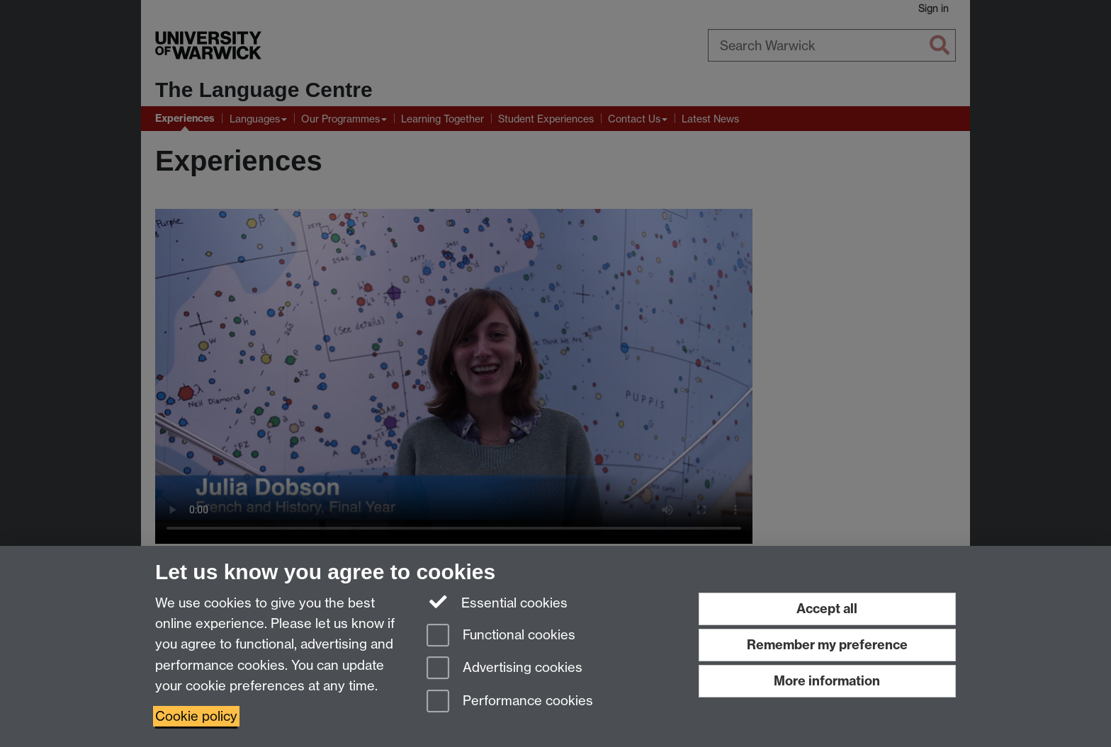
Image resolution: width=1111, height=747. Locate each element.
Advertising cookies (504, 669)
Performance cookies (510, 702)
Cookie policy (196, 716)
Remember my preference (827, 645)
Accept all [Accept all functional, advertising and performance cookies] (826, 608)
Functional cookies (501, 636)
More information (827, 681)
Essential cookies (497, 602)
